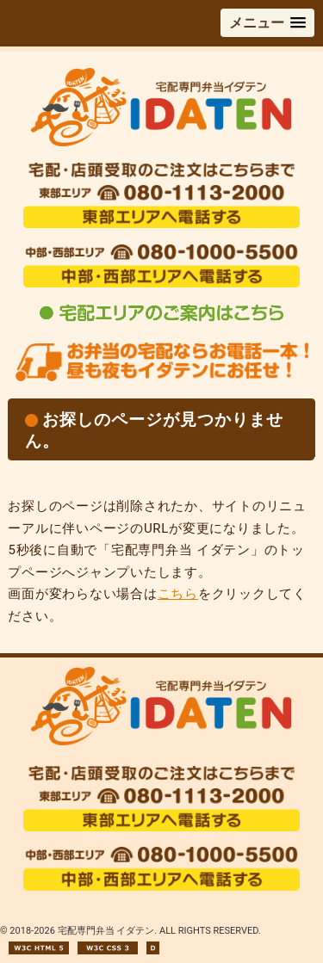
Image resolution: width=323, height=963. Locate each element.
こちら (178, 594)
